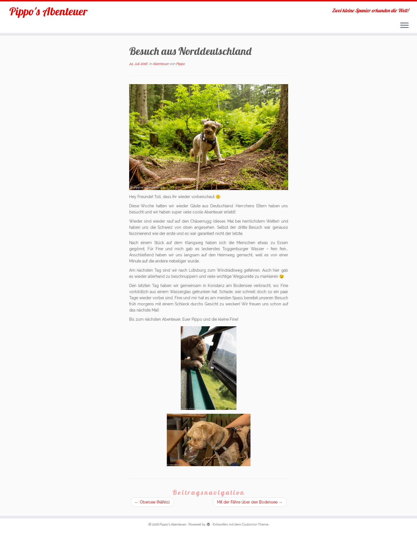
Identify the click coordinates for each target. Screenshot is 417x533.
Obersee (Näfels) (152, 502)
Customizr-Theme (255, 524)
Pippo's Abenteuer (48, 11)
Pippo (180, 64)
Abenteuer (161, 64)
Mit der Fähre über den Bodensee (250, 502)
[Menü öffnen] (404, 25)
